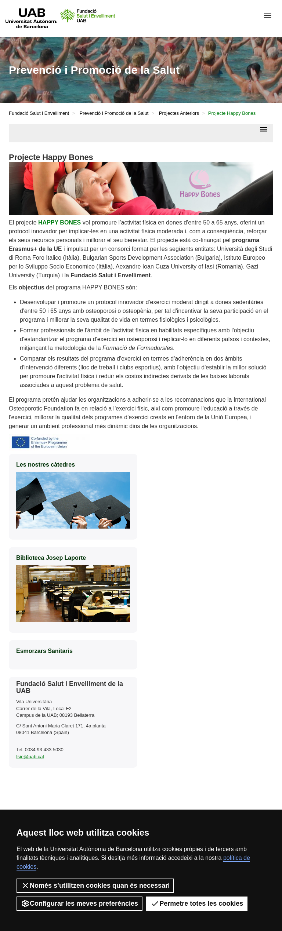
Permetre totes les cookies (197, 903)
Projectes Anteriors (179, 113)
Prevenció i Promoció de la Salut (114, 113)
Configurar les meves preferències (79, 903)
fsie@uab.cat (30, 756)
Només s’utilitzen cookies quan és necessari (95, 885)
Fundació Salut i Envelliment (39, 113)
